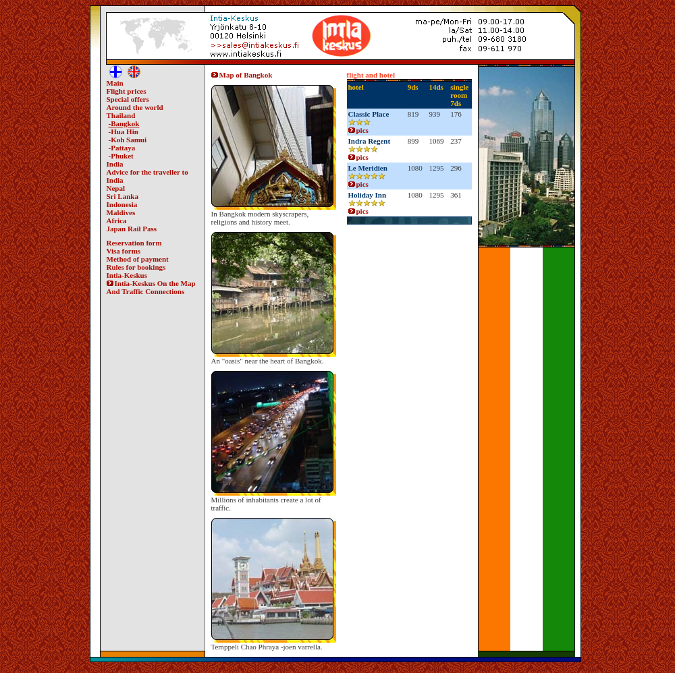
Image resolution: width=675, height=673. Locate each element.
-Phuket (121, 156)
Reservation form (134, 243)
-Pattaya (122, 148)
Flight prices (126, 91)
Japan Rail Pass (132, 229)
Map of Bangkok (242, 75)
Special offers (128, 99)
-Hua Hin (123, 131)
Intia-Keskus (127, 275)
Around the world (135, 107)
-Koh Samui (128, 140)
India (115, 164)
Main (115, 83)
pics (358, 130)
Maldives (121, 212)
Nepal (116, 188)
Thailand (121, 115)
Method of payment (138, 259)
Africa (117, 220)
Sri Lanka (122, 196)
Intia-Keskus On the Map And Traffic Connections (151, 287)
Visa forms (124, 251)
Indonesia (122, 204)
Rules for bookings (136, 267)
